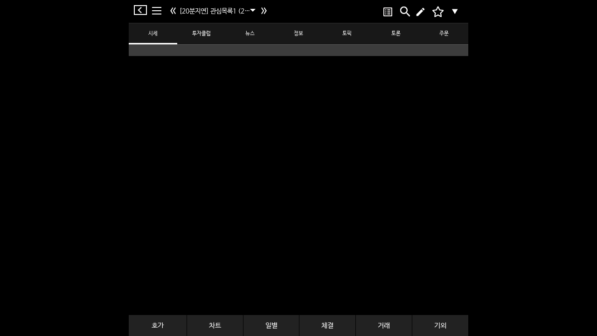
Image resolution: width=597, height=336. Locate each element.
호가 (158, 325)
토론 (396, 33)
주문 (444, 33)
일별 (271, 325)
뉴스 (250, 33)
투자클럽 (201, 33)
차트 (215, 325)
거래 (384, 325)
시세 (153, 33)
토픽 (347, 33)
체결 (327, 325)
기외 (440, 325)
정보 (298, 33)
